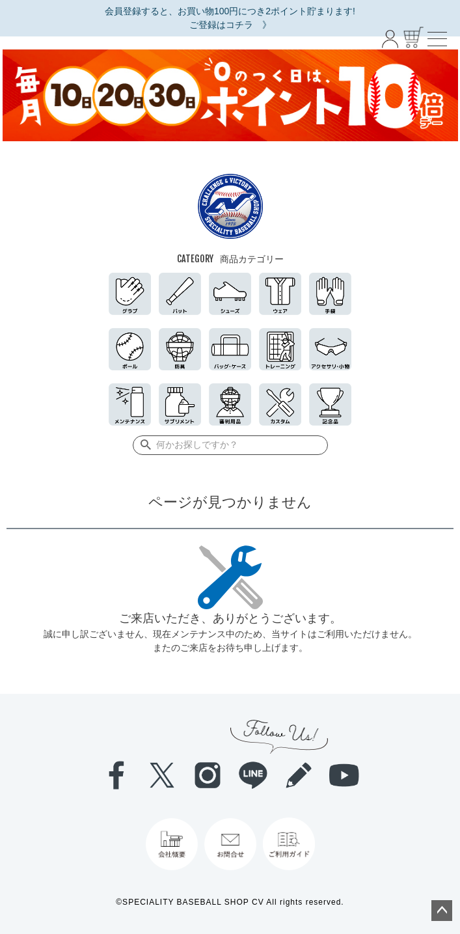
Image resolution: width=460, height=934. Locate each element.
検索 (143, 445)
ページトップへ (441, 910)
